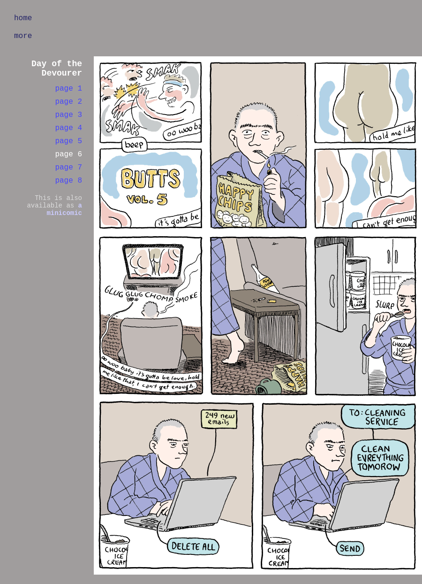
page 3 (68, 115)
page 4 (68, 128)
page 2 (68, 102)
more (23, 36)
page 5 (68, 141)
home (23, 18)
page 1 (68, 89)
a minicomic (64, 209)
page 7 (68, 167)
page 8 (68, 181)
